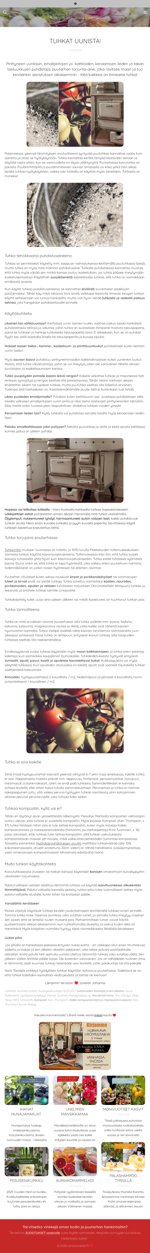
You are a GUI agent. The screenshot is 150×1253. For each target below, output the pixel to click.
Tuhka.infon (13, 550)
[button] (5, 12)
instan (98, 1015)
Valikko (145, 12)
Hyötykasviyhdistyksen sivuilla (58, 843)
